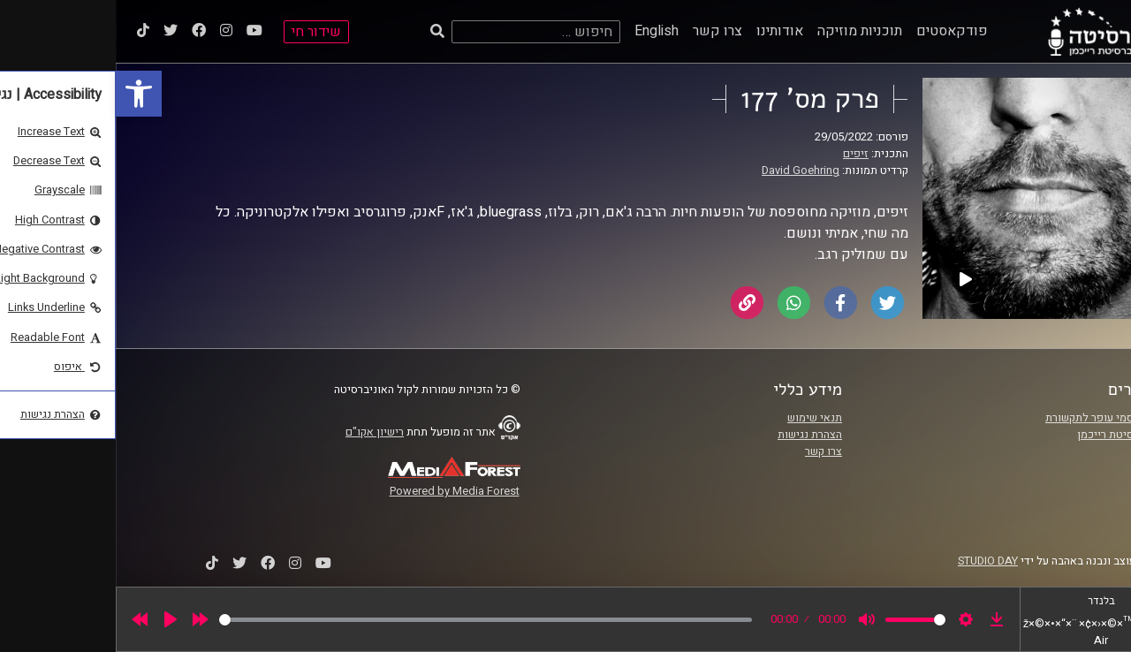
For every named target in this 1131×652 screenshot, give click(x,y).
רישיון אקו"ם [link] (259, 432)
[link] (23, 94)
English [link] (541, 31)
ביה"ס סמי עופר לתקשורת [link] (989, 418)
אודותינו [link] (664, 31)
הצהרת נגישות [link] (694, 435)
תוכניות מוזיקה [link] (744, 31)
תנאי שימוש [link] (699, 418)
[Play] (55, 619)
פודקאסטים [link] (836, 31)
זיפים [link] (740, 154)
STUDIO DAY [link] (872, 561)
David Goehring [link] (685, 170)
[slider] (369, 619)
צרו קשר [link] (601, 31)
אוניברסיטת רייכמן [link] (1004, 435)
